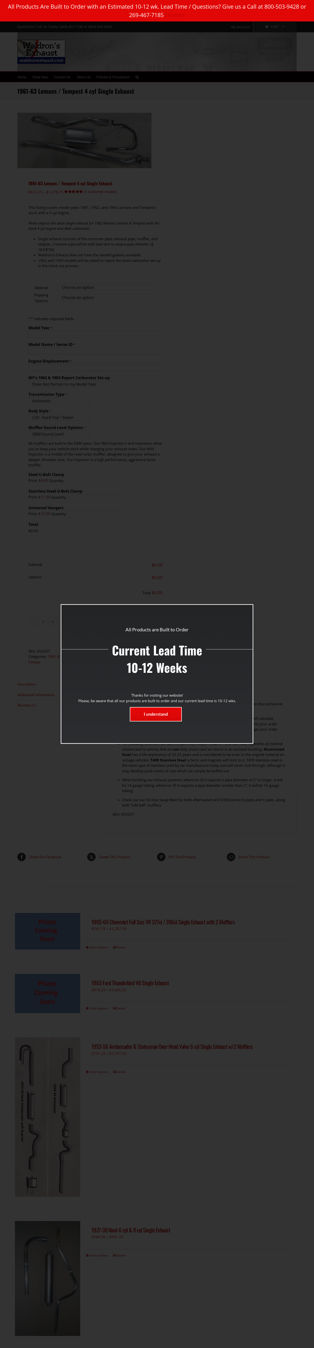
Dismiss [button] (175, 15)
